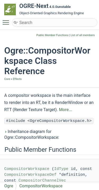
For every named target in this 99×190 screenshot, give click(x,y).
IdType (61, 169)
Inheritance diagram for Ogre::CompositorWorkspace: (31, 134)
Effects (17, 79)
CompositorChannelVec (42, 180)
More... (65, 109)
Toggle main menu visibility (7, 20)
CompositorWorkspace (26, 169)
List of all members (82, 35)
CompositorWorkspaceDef (30, 175)
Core (7, 79)
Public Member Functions (52, 35)
